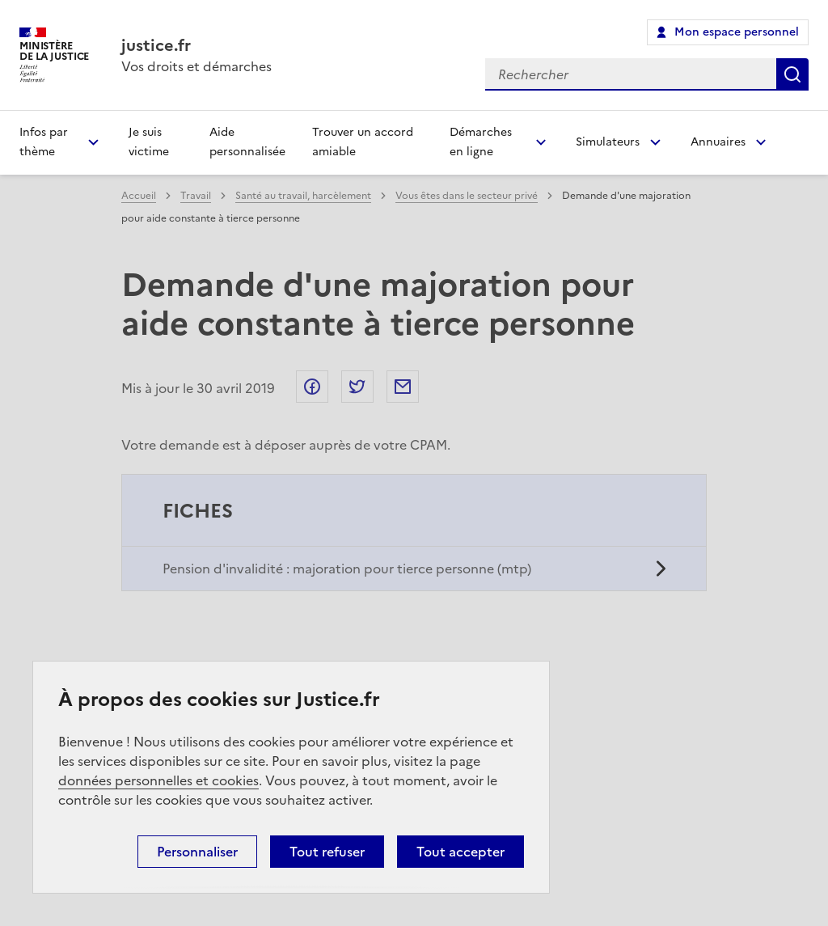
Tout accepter (460, 851)
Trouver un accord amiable (362, 142)
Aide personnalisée (247, 142)
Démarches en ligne (481, 142)
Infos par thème (43, 142)
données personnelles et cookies (158, 780)
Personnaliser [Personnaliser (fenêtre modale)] (197, 851)
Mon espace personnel (736, 31)
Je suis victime (149, 142)
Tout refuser (327, 851)
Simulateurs (608, 141)
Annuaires (718, 141)
